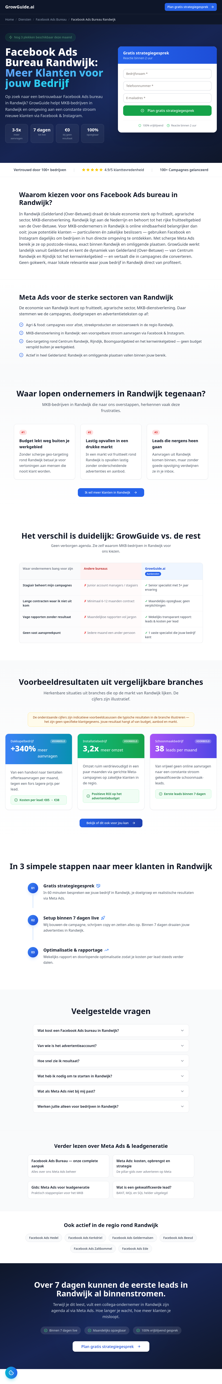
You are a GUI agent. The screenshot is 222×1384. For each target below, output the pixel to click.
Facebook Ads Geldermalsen (132, 1238)
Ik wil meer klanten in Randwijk (111, 492)
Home (9, 19)
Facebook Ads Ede (135, 1249)
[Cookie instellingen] (11, 1373)
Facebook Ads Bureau (51, 19)
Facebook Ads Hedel (43, 1238)
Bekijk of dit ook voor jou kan (111, 823)
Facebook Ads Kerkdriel (85, 1238)
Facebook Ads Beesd (178, 1238)
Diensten (24, 19)
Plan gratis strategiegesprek (190, 7)
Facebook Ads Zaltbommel (93, 1249)
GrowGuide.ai (19, 7)
